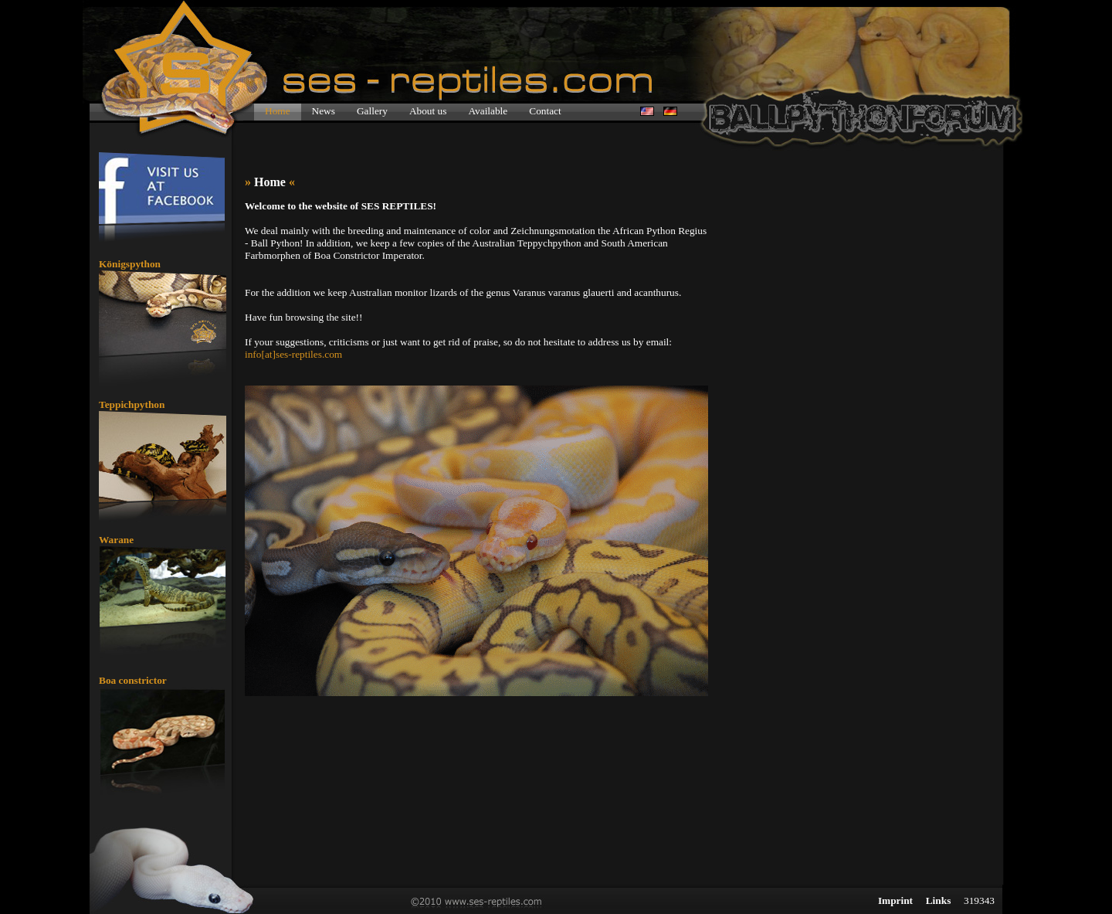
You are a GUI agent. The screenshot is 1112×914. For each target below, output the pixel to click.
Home (277, 111)
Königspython (130, 264)
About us (428, 111)
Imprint (895, 900)
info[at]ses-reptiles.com (293, 354)
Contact (545, 111)
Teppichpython (131, 404)
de (670, 111)
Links (938, 900)
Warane (116, 539)
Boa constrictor (133, 680)
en (647, 111)
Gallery (372, 111)
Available (487, 111)
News (323, 111)
